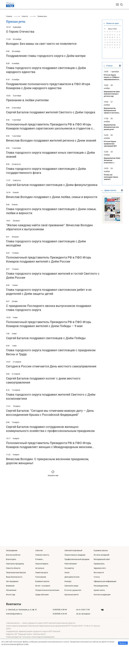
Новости (25, 77)
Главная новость (42, 555)
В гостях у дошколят (72, 590)
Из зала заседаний (101, 555)
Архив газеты (99, 590)
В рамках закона (42, 581)
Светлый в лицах (71, 586)
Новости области (13, 568)
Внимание (10, 586)
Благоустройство (13, 555)
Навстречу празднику (15, 564)
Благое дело (11, 559)
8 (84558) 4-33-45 (60, 614)
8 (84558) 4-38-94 (60, 610)
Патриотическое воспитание (47, 590)
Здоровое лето (100, 568)
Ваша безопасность (14, 577)
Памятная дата (41, 573)
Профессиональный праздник (76, 559)
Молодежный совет (102, 559)
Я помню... (39, 559)
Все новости (99, 573)
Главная (9, 77)
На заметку (69, 568)
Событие (39, 550)
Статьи (97, 577)
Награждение (11, 550)
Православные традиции (74, 555)
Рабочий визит (70, 564)
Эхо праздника (12, 581)
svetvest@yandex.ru (14, 614)
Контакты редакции (102, 595)
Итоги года (10, 595)
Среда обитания (42, 595)
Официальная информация (105, 581)
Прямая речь (99, 564)
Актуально (39, 568)
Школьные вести (71, 595)
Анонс (67, 573)
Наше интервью (41, 564)
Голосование (40, 577)
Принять (122, 643)
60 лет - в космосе (42, 586)
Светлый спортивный (73, 550)
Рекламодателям (101, 586)
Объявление (11, 590)
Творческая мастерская (16, 573)
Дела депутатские (71, 577)
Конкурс (67, 581)
